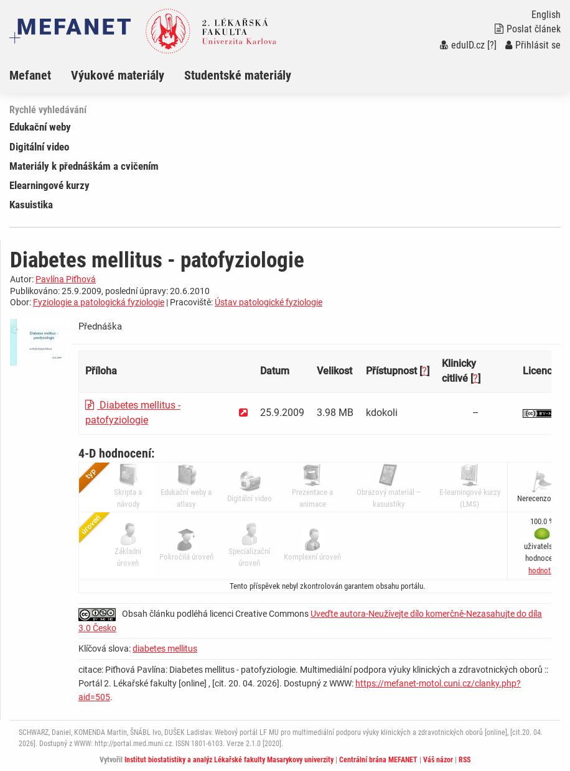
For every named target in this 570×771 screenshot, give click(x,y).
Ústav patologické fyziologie (268, 302)
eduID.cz (462, 45)
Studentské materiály (237, 75)
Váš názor (438, 759)
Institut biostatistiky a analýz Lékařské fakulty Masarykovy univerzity (229, 759)
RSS (464, 759)
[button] (541, 570)
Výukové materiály (117, 75)
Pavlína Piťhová (65, 279)
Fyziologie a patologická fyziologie (98, 302)
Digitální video (39, 147)
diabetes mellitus (165, 648)
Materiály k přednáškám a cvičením (84, 166)
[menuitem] (40, 75)
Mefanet (30, 75)
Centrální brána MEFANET (378, 759)
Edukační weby (40, 127)
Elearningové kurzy (49, 185)
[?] (492, 45)
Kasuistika (31, 204)
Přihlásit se (533, 45)
